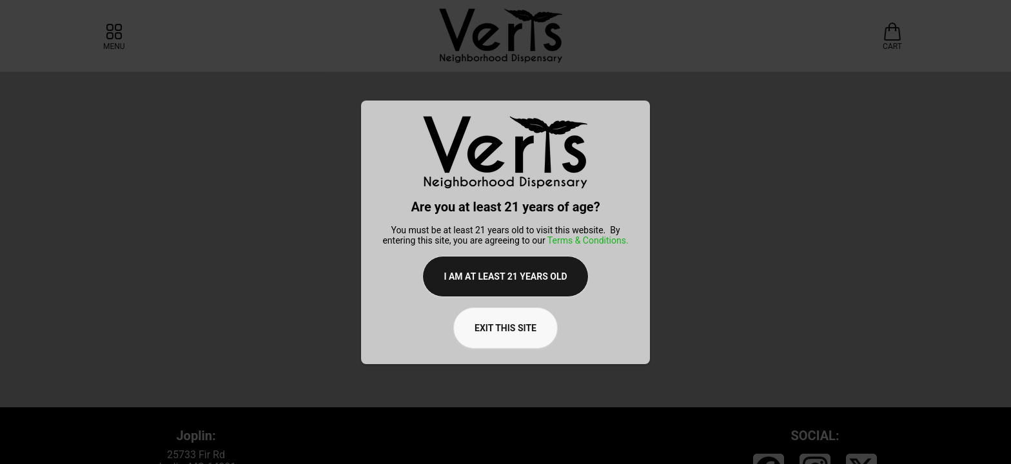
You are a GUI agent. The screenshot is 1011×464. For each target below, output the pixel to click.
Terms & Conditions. (588, 240)
